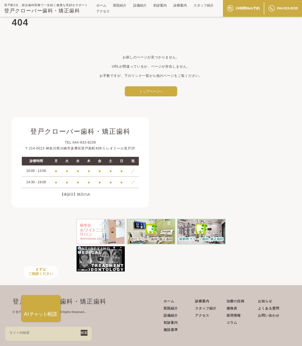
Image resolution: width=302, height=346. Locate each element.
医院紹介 (119, 5)
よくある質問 (268, 308)
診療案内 (180, 5)
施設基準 (171, 330)
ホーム (101, 5)
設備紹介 (140, 5)
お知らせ (265, 301)
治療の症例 (235, 301)
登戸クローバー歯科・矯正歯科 (42, 10)
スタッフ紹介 (204, 5)
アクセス (103, 11)
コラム (231, 322)
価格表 (231, 308)
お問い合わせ (268, 315)
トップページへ (151, 91)
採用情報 (233, 315)
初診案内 (160, 5)
